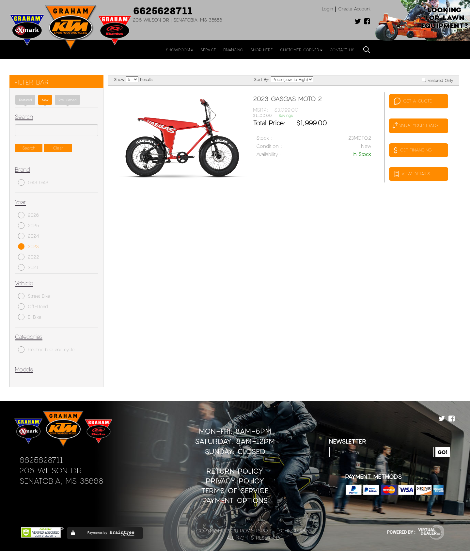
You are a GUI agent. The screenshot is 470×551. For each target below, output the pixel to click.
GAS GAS (33, 182)
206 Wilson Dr (50, 470)
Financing (233, 49)
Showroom (179, 49)
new (45, 100)
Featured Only (437, 80)
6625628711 (163, 10)
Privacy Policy (235, 480)
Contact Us (342, 49)
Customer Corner (301, 49)
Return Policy (234, 470)
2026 (28, 215)
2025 (28, 225)
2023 (28, 246)
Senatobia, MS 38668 (61, 480)
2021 (28, 267)
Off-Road (33, 306)
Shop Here (261, 49)
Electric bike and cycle (46, 349)
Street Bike (34, 296)
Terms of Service (235, 490)
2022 (28, 257)
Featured (25, 100)
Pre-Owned (67, 100)
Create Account (354, 8)
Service (208, 49)
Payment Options (235, 500)
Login (327, 8)
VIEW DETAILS (412, 174)
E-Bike (29, 317)
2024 (28, 236)
